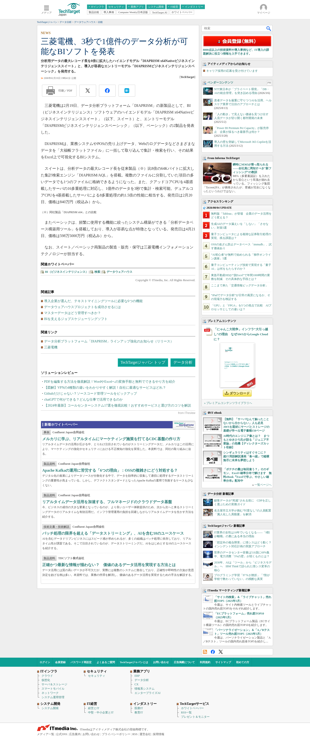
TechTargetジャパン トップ (143, 362)
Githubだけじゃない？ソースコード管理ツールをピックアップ (90, 393)
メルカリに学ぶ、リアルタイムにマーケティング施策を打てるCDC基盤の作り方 (111, 439)
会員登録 (60, 662)
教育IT (138, 712)
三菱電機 (50, 347)
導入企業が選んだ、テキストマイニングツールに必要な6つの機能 (93, 301)
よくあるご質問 (106, 662)
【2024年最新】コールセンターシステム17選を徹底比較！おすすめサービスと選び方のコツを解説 (117, 405)
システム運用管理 (52, 697)
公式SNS (61, 734)
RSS (205, 652)
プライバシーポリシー (116, 734)
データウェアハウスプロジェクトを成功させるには (82, 307)
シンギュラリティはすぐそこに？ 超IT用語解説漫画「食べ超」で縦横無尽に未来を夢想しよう (246, 456)
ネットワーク (50, 693)
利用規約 (205, 662)
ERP (137, 675)
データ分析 (182, 362)
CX (136, 684)
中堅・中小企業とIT (101, 712)
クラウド (47, 675)
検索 (97, 272)
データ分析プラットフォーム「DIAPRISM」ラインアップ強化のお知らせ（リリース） (109, 341)
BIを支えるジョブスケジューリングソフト (76, 319)
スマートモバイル (52, 688)
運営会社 (145, 734)
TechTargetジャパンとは (134, 662)
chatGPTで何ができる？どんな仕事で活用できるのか (83, 399)
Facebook (213, 652)
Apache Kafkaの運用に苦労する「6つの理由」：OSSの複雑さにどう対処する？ (110, 470)
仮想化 (45, 680)
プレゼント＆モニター (195, 716)
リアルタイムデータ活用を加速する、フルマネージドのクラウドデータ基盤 (107, 502)
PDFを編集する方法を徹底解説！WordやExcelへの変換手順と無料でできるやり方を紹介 (109, 381)
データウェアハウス (119, 272)
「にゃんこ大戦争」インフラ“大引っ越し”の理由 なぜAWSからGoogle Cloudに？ (241, 334)
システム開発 (50, 708)
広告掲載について (184, 662)
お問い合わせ (161, 662)
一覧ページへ (263, 484)
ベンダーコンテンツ (220, 82)
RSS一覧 (186, 712)
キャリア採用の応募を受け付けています (232, 70)
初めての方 (242, 662)
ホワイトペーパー (192, 708)
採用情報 (158, 734)
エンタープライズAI (147, 693)
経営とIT (93, 708)
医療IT (138, 708)
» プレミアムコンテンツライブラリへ (228, 403)
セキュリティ (96, 675)
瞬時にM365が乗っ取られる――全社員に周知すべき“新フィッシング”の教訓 (252, 168)
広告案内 (75, 734)
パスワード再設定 (81, 662)
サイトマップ (223, 662)
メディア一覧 (45, 734)
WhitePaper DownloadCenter (184, 425)
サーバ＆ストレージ (54, 684)
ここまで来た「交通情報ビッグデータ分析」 (239, 285)
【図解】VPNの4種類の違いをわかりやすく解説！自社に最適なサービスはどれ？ (105, 387)
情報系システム (144, 688)
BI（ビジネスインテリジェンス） (66, 272)
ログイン (45, 662)
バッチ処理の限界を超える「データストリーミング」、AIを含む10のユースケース (113, 533)
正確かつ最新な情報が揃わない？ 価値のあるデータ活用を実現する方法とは (109, 565)
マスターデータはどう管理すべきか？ (72, 313)
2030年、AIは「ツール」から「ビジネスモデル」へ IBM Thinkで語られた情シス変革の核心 (243, 566)
